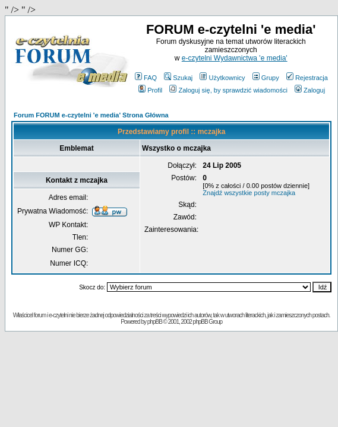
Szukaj (178, 77)
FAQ (146, 77)
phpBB (154, 321)
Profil (150, 90)
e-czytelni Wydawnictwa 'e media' (235, 58)
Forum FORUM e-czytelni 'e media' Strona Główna (91, 115)
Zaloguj (310, 90)
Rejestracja (307, 77)
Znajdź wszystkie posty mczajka (249, 192)
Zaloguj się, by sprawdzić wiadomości (228, 90)
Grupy (265, 77)
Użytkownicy (222, 77)
